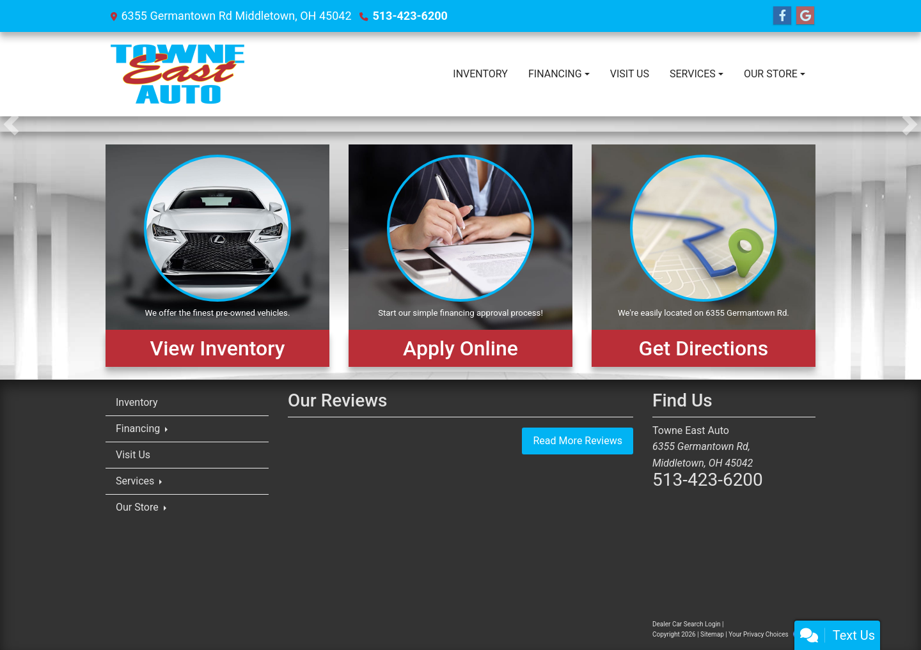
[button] (11, 124)
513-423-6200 (409, 15)
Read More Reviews (577, 441)
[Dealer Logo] (177, 74)
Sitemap (712, 634)
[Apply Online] (460, 255)
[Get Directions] (703, 255)
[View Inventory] (217, 255)
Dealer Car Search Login (686, 624)
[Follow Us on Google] (805, 16)
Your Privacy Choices (769, 634)
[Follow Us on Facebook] (782, 16)
